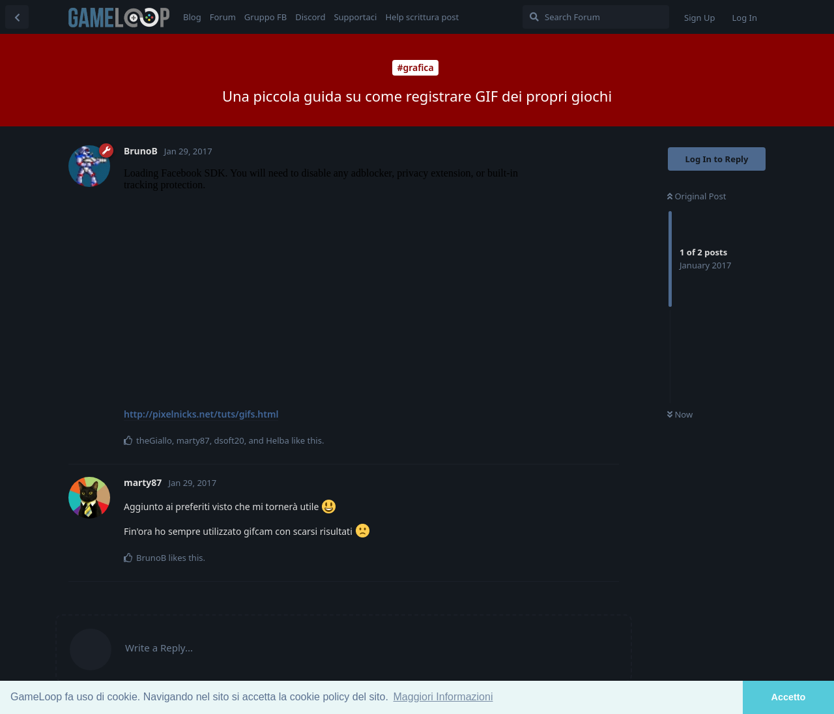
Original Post (696, 196)
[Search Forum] (596, 17)
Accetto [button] (788, 697)
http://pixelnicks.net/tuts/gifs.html (201, 414)
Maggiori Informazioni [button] (443, 696)
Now (680, 414)
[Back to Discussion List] (17, 17)
